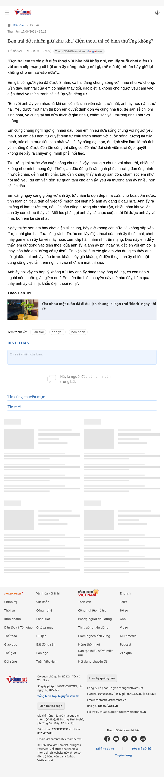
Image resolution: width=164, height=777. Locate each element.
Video (124, 627)
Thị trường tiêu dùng (93, 627)
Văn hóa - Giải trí (48, 593)
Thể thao (10, 636)
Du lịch (41, 636)
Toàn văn (84, 602)
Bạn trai (38, 332)
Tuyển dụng (123, 755)
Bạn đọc (42, 653)
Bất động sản (45, 644)
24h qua (126, 653)
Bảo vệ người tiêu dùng (95, 619)
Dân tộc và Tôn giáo (18, 627)
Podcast (125, 644)
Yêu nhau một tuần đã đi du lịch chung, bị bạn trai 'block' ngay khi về (99, 306)
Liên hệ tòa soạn (51, 706)
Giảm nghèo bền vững (94, 636)
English (125, 593)
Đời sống (18, 25)
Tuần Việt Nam (46, 661)
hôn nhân (78, 332)
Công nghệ (44, 610)
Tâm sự (34, 25)
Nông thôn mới (89, 644)
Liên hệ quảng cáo (102, 678)
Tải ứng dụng (105, 748)
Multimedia (128, 636)
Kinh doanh (12, 619)
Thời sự (9, 610)
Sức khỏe (42, 602)
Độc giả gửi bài (142, 748)
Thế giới (10, 653)
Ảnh (123, 619)
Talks (123, 602)
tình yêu (57, 332)
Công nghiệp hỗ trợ (92, 610)
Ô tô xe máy (44, 627)
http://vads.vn (108, 706)
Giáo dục (10, 644)
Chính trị (10, 602)
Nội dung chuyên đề (92, 661)
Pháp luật (43, 619)
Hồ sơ (124, 610)
